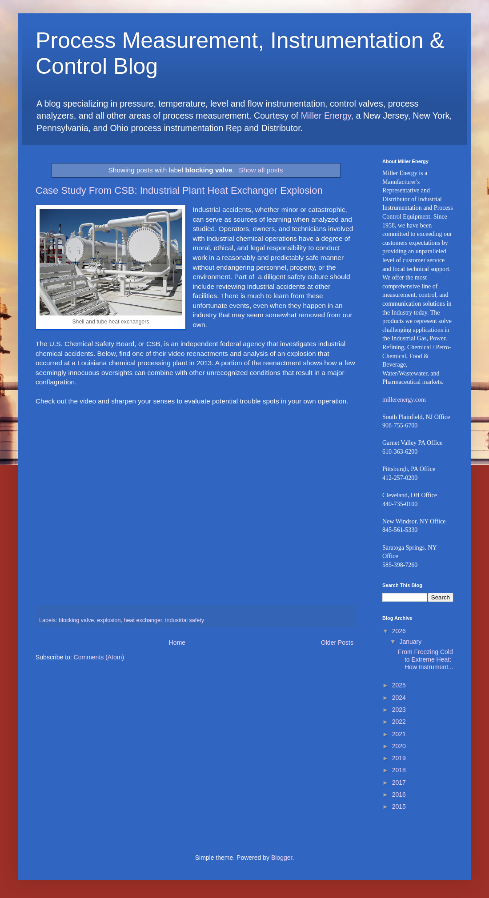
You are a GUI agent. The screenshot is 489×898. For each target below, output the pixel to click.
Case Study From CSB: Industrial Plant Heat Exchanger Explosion (179, 190)
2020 (399, 746)
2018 (399, 770)
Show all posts (261, 170)
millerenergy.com (404, 399)
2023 (399, 709)
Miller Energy (326, 115)
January (410, 641)
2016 (399, 794)
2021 (399, 734)
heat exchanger (143, 620)
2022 (399, 721)
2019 (399, 758)
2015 (399, 806)
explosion (108, 620)
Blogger (281, 857)
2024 (399, 697)
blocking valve (76, 620)
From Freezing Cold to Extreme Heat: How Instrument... (425, 659)
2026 (399, 631)
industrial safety (184, 620)
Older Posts (337, 642)
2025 (399, 685)
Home (177, 642)
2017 (399, 782)
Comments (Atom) (99, 657)
